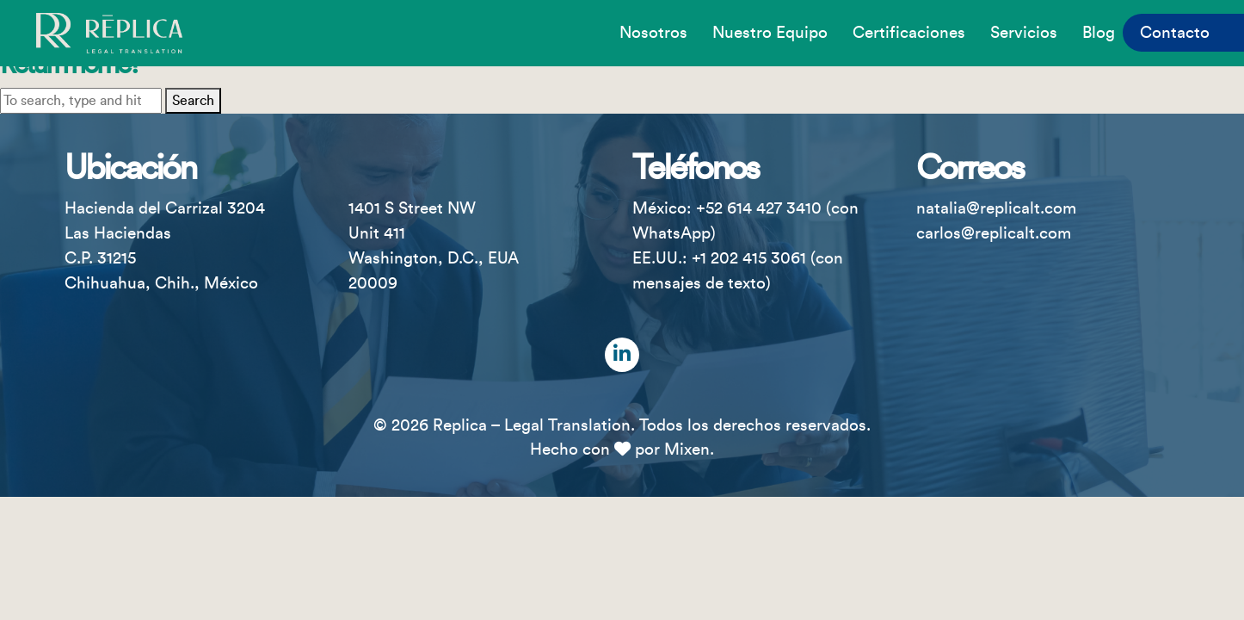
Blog (1098, 32)
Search (193, 101)
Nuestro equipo (770, 32)
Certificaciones (909, 32)
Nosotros (653, 32)
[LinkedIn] (622, 355)
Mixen (687, 449)
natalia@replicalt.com (996, 208)
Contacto (1175, 32)
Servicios (1023, 32)
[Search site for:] (81, 101)
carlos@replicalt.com (993, 233)
